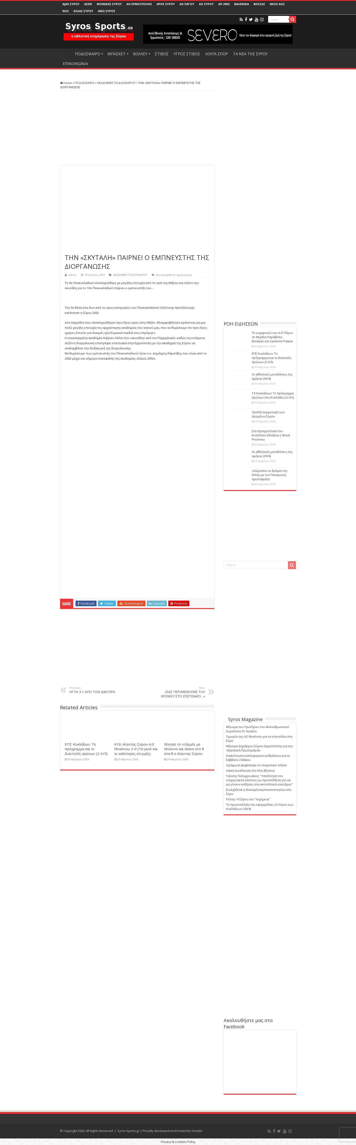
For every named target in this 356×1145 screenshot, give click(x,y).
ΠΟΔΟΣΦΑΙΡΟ (87, 53)
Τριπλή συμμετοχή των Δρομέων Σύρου (268, 414)
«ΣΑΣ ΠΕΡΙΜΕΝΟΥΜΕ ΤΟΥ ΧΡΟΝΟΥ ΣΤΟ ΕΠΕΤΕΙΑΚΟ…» (181, 692)
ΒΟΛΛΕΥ (140, 53)
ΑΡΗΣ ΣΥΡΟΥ (166, 4)
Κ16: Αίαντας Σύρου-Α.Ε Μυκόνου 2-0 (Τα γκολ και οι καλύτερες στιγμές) (136, 749)
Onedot (196, 1131)
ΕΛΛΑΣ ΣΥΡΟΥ (83, 11)
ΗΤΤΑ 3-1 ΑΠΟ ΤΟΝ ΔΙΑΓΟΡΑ (93, 690)
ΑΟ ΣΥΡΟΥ (206, 4)
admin (73, 275)
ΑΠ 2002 (224, 4)
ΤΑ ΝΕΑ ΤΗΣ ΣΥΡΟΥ (250, 53)
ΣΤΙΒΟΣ (162, 53)
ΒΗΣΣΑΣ (259, 4)
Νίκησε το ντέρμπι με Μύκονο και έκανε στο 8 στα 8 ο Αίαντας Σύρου (184, 749)
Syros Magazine (245, 719)
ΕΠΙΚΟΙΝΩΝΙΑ (75, 63)
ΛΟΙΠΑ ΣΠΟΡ (216, 53)
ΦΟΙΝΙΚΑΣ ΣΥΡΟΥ (109, 4)
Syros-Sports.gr (128, 1131)
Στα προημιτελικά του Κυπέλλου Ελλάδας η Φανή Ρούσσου (271, 435)
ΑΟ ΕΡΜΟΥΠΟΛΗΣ (139, 4)
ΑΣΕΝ (88, 4)
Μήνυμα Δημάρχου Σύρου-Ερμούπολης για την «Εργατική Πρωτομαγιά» (259, 748)
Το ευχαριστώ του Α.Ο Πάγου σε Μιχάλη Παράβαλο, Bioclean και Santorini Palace (272, 337)
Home (66, 83)
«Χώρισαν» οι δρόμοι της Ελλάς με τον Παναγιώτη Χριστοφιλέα (269, 475)
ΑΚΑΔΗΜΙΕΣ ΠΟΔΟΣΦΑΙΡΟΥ (116, 83)
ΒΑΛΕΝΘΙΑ (241, 4)
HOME (66, 53)
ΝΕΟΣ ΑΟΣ (277, 4)
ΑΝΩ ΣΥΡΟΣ (106, 11)
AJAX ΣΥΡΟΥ (70, 4)
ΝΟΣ (65, 11)
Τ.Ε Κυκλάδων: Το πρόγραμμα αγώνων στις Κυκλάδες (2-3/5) (273, 395)
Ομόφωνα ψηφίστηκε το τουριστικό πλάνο (256, 765)
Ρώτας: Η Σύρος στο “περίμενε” (248, 799)
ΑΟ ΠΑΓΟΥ (187, 4)
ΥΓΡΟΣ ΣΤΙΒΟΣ (187, 53)
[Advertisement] (137, 128)
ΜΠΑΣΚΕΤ (117, 53)
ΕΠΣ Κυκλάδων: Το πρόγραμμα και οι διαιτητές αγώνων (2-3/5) (86, 749)
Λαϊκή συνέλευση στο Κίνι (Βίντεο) (250, 770)
